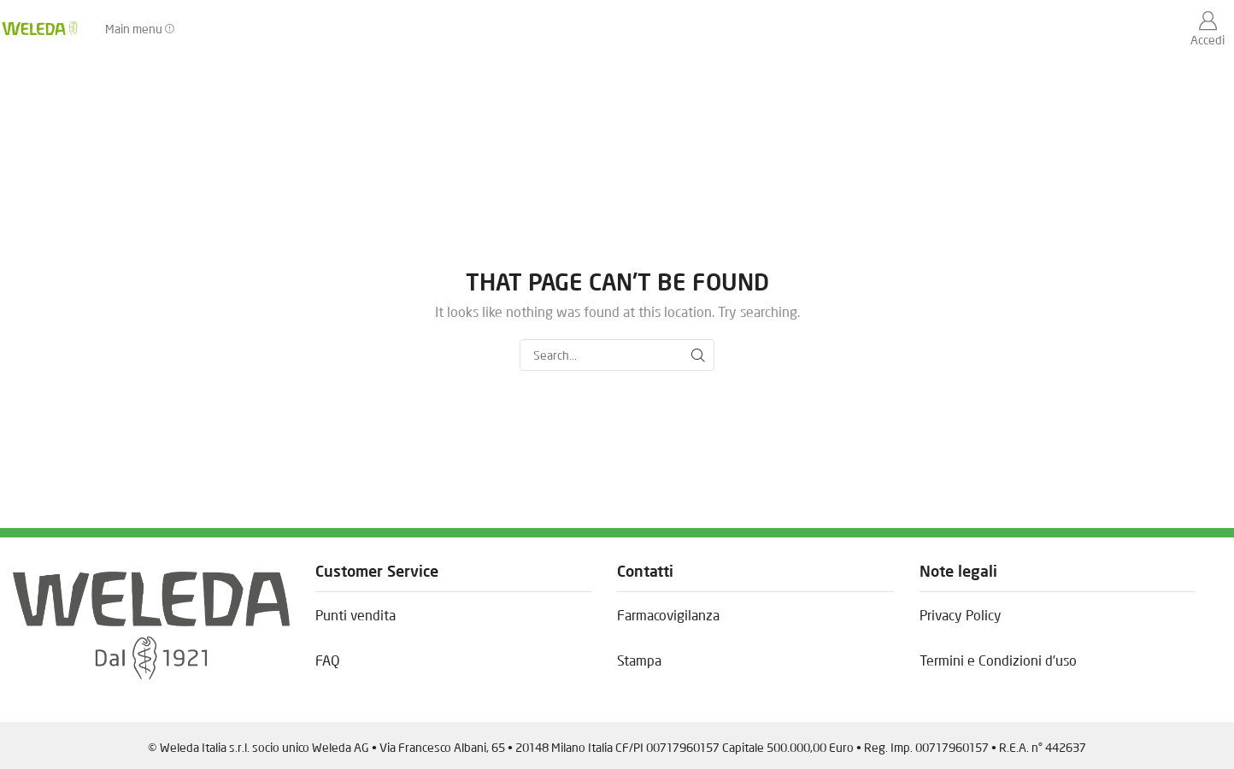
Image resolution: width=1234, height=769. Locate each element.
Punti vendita (355, 615)
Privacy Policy (961, 615)
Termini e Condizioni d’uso (998, 660)
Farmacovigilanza (668, 615)
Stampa (639, 660)
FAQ (327, 660)
